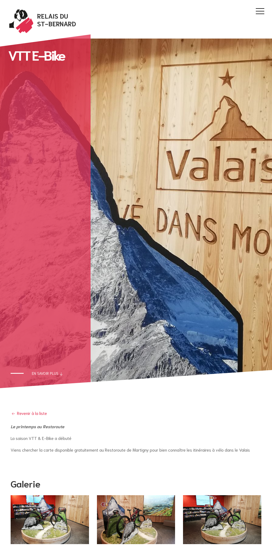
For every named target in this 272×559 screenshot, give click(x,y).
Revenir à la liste (29, 413)
